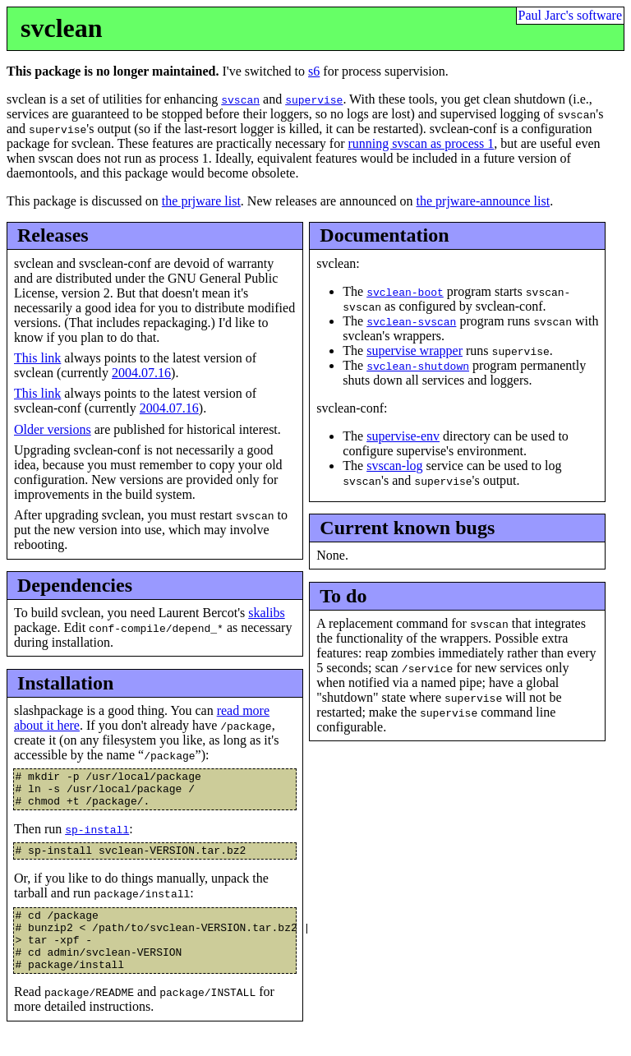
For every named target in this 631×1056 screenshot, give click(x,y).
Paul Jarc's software (570, 15)
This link (37, 358)
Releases (53, 235)
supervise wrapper (414, 350)
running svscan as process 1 (421, 143)
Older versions (52, 429)
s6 (314, 71)
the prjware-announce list (483, 201)
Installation (65, 683)
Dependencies (74, 585)
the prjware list (201, 201)
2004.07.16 (141, 373)
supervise (314, 99)
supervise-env (403, 436)
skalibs (266, 613)
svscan (240, 99)
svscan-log (394, 466)
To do (343, 595)
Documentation (384, 235)
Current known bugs (407, 527)
